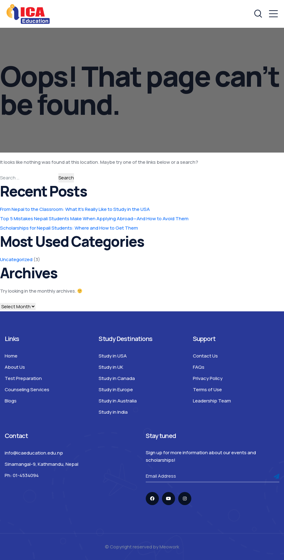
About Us (15, 367)
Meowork (169, 546)
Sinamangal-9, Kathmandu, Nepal (41, 464)
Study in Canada (117, 378)
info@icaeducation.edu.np (34, 453)
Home (11, 356)
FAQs (198, 367)
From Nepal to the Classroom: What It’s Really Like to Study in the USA (75, 209)
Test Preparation (23, 378)
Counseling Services (27, 389)
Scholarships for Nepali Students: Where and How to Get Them (69, 228)
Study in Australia (118, 400)
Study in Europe (116, 389)
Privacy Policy (208, 378)
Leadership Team (212, 400)
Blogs (11, 400)
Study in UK (111, 367)
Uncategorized (16, 259)
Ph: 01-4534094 (22, 475)
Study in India (113, 412)
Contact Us (205, 356)
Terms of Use (207, 389)
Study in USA (113, 356)
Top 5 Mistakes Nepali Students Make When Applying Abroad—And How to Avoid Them (94, 218)
